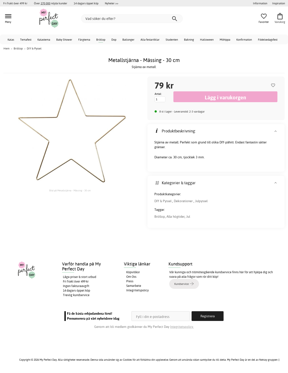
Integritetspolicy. (182, 327)
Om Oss (131, 277)
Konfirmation (244, 39)
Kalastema (43, 39)
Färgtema (84, 39)
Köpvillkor (133, 272)
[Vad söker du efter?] (132, 18)
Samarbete (133, 286)
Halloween (207, 39)
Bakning (189, 39)
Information (260, 3)
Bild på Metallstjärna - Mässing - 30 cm (70, 190)
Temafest (25, 39)
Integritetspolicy (137, 290)
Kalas (11, 39)
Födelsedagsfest (267, 39)
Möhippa (225, 39)
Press (129, 281)
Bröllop (100, 39)
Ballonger (128, 39)
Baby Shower (64, 39)
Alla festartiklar (150, 39)
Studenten (172, 39)
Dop (113, 39)
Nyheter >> (111, 3)
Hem (6, 48)
